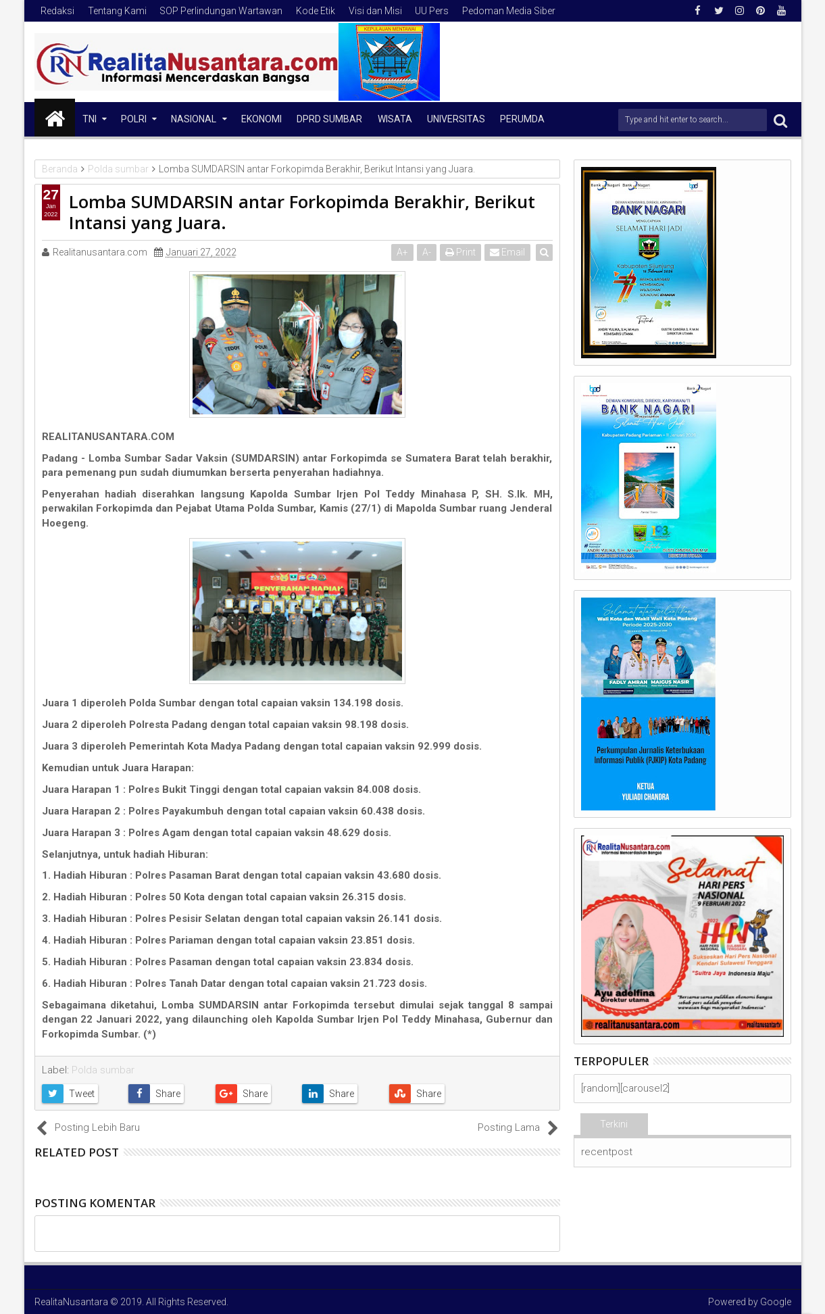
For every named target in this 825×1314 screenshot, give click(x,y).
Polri (134, 119)
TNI (89, 119)
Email (508, 252)
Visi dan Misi (375, 10)
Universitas (456, 119)
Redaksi (57, 10)
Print (461, 252)
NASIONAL (193, 119)
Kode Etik (315, 10)
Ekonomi (261, 119)
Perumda (522, 119)
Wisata (395, 119)
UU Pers (432, 10)
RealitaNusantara (71, 1301)
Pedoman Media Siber (508, 10)
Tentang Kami (117, 10)
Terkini (614, 1124)
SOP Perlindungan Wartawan (220, 10)
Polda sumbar (103, 1070)
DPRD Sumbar (329, 119)
